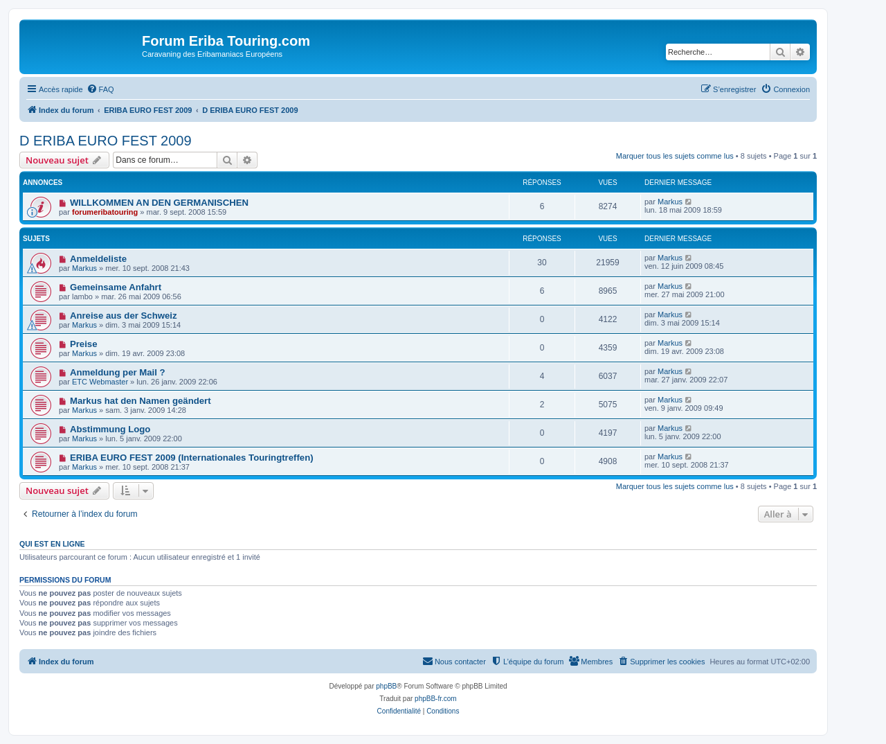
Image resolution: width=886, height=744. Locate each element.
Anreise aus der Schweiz (123, 315)
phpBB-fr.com (436, 698)
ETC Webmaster (100, 382)
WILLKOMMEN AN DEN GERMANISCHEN (159, 202)
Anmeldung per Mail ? (117, 372)
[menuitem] (100, 89)
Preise (84, 344)
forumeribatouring (105, 212)
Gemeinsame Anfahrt (115, 287)
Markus (670, 201)
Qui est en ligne (52, 544)
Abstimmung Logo (110, 429)
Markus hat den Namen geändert (140, 401)
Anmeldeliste (98, 259)
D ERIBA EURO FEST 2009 (105, 140)
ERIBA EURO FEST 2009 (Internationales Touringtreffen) (192, 457)
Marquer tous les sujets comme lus (675, 156)
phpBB (386, 686)
